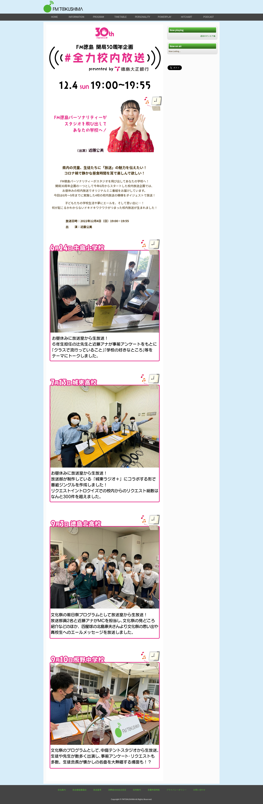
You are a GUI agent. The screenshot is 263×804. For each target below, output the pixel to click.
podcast (208, 16)
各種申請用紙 (154, 789)
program (98, 16)
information (76, 16)
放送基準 (97, 789)
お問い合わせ (199, 789)
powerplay (164, 16)
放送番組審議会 (79, 789)
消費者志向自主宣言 (117, 789)
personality (142, 16)
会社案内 (62, 789)
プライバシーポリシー (176, 789)
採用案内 (137, 789)
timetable (120, 16)
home (54, 16)
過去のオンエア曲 (207, 36)
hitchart (186, 16)
